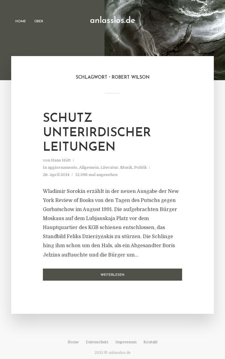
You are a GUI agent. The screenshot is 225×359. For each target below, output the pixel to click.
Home (20, 21)
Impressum (126, 342)
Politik (140, 167)
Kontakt (150, 342)
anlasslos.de (112, 21)
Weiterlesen (112, 275)
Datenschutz (97, 342)
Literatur (109, 167)
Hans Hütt (61, 160)
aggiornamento (62, 167)
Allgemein (89, 167)
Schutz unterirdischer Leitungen (97, 133)
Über (38, 21)
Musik (126, 167)
